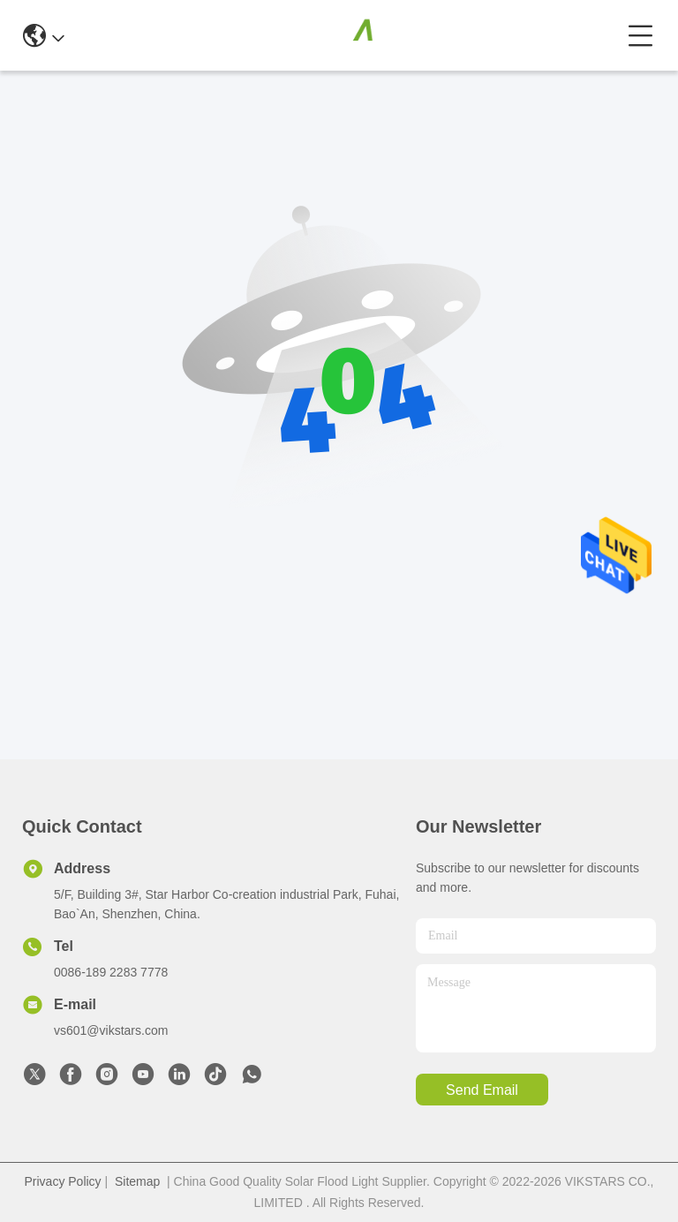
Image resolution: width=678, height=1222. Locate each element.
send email (482, 1090)
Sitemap (137, 1181)
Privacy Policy (62, 1181)
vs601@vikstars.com (111, 1030)
